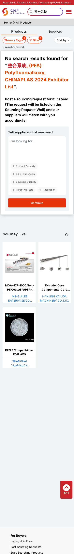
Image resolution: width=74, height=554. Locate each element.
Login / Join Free (21, 541)
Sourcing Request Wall (24, 110)
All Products (24, 22)
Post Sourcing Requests (25, 546)
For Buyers (18, 535)
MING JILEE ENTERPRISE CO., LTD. (19, 300)
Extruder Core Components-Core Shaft (54, 289)
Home (8, 22)
